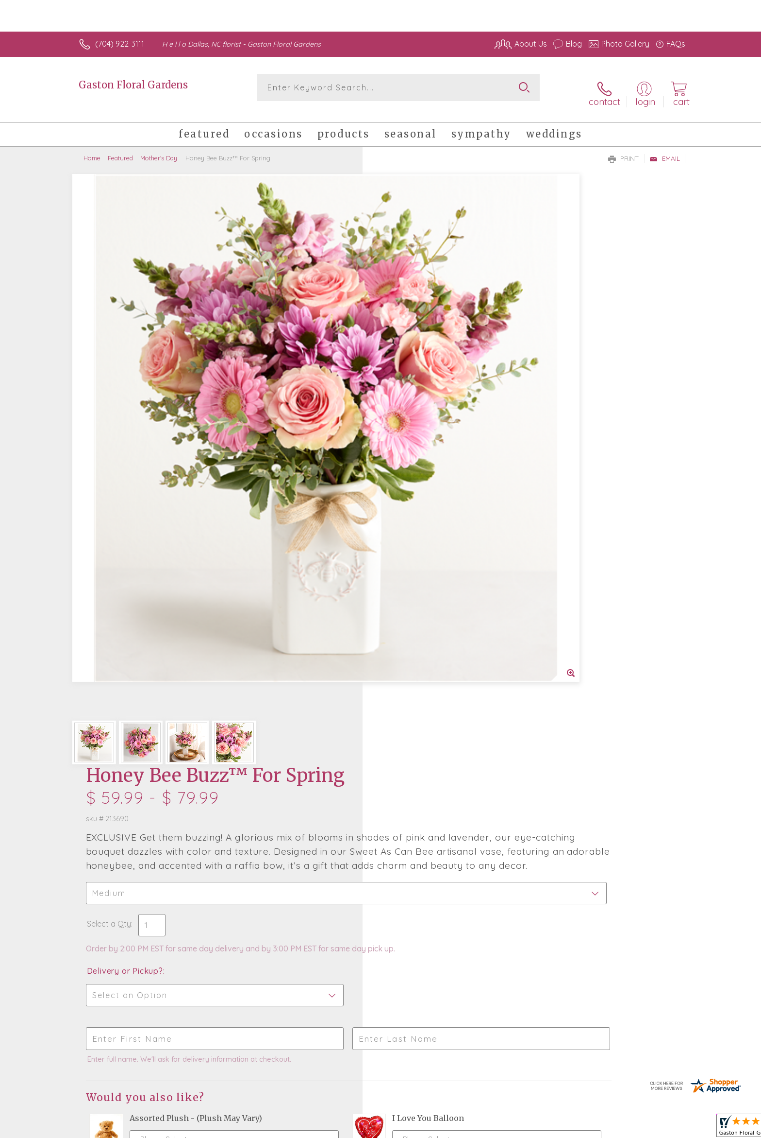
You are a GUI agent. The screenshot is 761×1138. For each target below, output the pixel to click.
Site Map (659, 1128)
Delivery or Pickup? (419, 406)
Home (91, 148)
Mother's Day (158, 148)
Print (623, 148)
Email (664, 148)
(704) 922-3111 (119, 44)
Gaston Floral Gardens (133, 85)
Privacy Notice (610, 1128)
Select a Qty (403, 349)
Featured (120, 148)
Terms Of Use (553, 1128)
